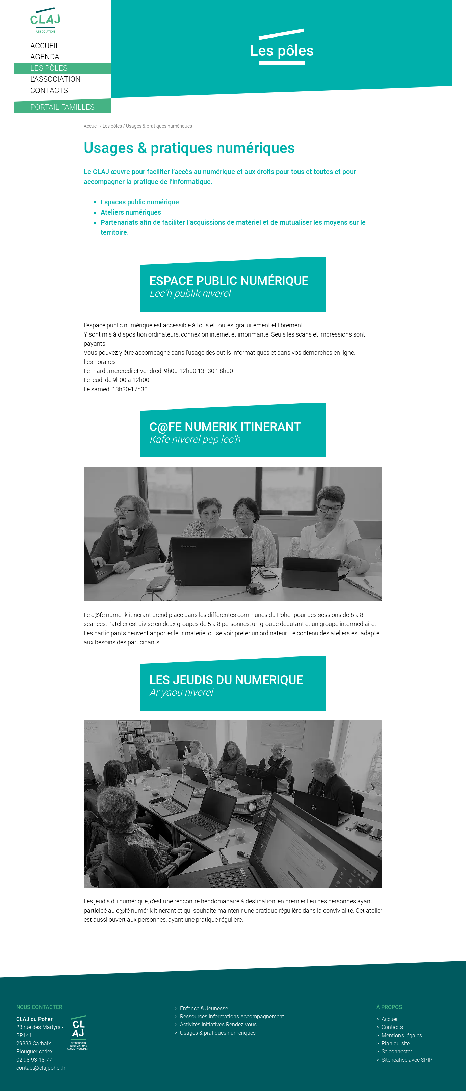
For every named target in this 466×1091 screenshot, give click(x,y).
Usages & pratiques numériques (218, 1033)
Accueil (91, 126)
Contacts (392, 1027)
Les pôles (112, 126)
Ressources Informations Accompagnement (232, 1016)
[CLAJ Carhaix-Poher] (78, 1032)
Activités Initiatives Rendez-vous (218, 1024)
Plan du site (396, 1043)
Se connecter (397, 1051)
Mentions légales (402, 1035)
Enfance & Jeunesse (204, 1008)
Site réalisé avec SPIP (407, 1060)
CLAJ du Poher (34, 1019)
